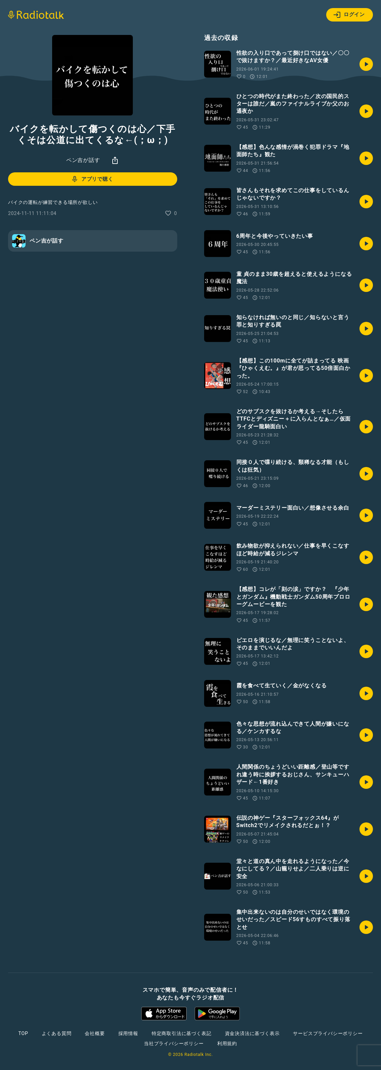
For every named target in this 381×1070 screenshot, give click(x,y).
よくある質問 (57, 1033)
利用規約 (227, 1043)
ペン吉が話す (83, 160)
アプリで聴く (92, 179)
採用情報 (128, 1033)
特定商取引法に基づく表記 (182, 1033)
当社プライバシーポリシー (174, 1043)
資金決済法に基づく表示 (252, 1033)
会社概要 (95, 1033)
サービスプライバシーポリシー (328, 1033)
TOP (23, 1033)
